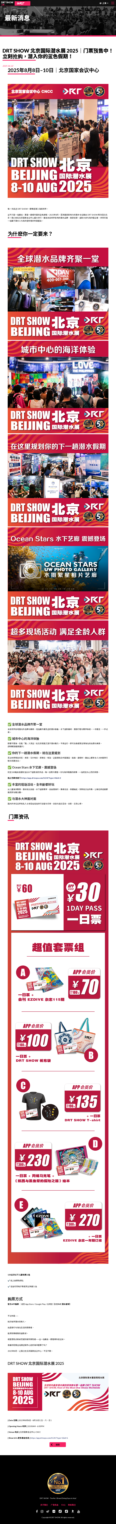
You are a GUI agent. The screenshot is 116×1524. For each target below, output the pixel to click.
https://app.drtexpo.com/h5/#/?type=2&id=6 (49, 1438)
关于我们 (44, 1505)
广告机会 (54, 1505)
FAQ (63, 1505)
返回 (55, 1444)
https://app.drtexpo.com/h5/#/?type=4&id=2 (41, 778)
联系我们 (72, 1505)
